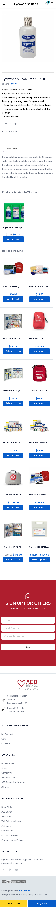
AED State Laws (9, 777)
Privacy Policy (27, 894)
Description (11, 148)
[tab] (12, 149)
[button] (46, 4)
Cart (3, 739)
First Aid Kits (7, 831)
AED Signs (6, 826)
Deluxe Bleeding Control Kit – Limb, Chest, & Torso (39, 494)
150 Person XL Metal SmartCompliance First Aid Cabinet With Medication (13, 546)
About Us (5, 768)
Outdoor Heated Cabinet (12, 840)
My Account (7, 734)
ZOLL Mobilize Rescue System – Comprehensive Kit (13, 494)
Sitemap (5, 787)
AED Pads (6, 816)
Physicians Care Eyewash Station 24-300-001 (13, 227)
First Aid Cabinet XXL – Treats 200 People (13, 338)
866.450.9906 (13, 708)
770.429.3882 (13, 711)
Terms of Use (41, 894)
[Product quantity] (10, 124)
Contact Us (6, 773)
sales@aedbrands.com (12, 863)
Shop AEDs (6, 807)
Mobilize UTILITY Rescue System (39, 338)
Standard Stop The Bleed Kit (39, 390)
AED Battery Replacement (13, 782)
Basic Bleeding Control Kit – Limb (13, 286)
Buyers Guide (7, 763)
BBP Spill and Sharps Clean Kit (39, 286)
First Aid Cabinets (9, 835)
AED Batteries (8, 812)
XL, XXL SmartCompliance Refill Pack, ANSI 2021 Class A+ (13, 442)
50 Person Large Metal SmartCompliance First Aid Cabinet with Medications (13, 390)
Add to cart (13, 903)
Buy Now (42, 903)
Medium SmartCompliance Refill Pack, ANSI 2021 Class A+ (39, 442)
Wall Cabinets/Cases (11, 821)
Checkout (5, 743)
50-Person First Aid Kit (39, 546)
